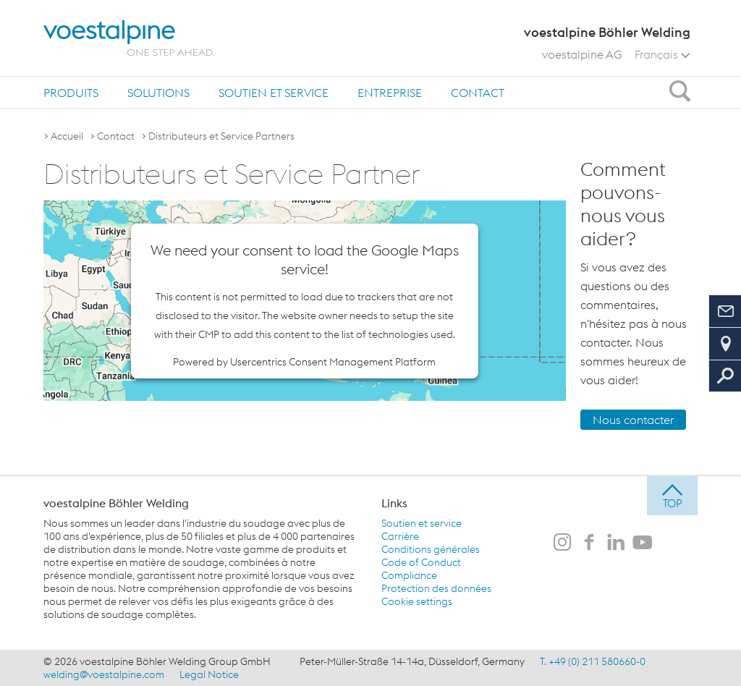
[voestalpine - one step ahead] (129, 38)
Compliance (409, 575)
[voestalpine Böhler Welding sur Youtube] (642, 543)
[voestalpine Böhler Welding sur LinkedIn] (615, 543)
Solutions (158, 92)
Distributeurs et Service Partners (221, 136)
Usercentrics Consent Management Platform (333, 361)
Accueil (67, 136)
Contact (477, 92)
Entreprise (389, 92)
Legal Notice (209, 674)
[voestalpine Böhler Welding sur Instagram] (562, 543)
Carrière (400, 536)
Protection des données (436, 588)
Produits (70, 92)
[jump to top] (672, 495)
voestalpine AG (582, 54)
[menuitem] (71, 92)
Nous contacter (633, 419)
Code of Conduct (421, 562)
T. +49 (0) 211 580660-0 (592, 661)
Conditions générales (430, 549)
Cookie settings (416, 601)
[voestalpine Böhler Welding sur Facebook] (589, 543)
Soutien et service (274, 92)
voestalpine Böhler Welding (116, 503)
